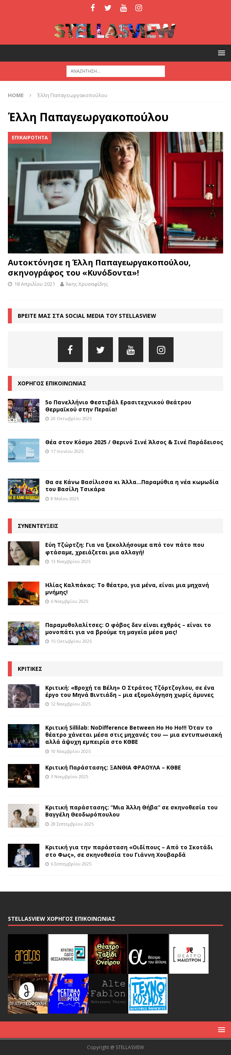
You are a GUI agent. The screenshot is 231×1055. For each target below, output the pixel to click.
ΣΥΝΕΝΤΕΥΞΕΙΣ (38, 525)
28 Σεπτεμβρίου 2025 (72, 824)
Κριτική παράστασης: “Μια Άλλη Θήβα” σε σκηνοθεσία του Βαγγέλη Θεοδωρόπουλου (131, 810)
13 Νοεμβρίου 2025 (71, 561)
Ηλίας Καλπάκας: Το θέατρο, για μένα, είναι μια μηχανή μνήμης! (127, 588)
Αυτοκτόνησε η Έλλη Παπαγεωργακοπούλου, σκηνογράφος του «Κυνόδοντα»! (99, 267)
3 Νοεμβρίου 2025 (69, 776)
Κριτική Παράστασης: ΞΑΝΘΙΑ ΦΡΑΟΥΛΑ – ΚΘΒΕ (113, 767)
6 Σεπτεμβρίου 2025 (71, 864)
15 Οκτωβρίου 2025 (71, 641)
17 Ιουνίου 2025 (67, 451)
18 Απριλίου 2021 (34, 283)
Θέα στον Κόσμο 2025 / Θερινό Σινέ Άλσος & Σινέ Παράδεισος (134, 442)
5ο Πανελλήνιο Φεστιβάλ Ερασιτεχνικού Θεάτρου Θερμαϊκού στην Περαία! (118, 405)
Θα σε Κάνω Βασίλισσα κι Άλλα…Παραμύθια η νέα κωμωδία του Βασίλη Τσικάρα (132, 485)
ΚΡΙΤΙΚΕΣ (30, 668)
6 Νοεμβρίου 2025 (69, 601)
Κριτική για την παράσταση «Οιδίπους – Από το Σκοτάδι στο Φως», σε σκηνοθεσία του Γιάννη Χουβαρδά (129, 850)
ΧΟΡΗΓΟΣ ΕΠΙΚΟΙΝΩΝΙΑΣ (52, 383)
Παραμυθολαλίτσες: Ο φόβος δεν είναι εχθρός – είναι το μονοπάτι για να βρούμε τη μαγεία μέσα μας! (128, 628)
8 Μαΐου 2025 (65, 498)
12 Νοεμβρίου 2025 (71, 704)
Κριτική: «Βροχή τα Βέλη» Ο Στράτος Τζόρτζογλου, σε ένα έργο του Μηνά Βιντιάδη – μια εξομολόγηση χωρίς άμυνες (129, 691)
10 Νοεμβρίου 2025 (71, 751)
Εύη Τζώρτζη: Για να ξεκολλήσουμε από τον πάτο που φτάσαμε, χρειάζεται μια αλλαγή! (124, 548)
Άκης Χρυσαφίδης (87, 283)
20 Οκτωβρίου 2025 (71, 418)
